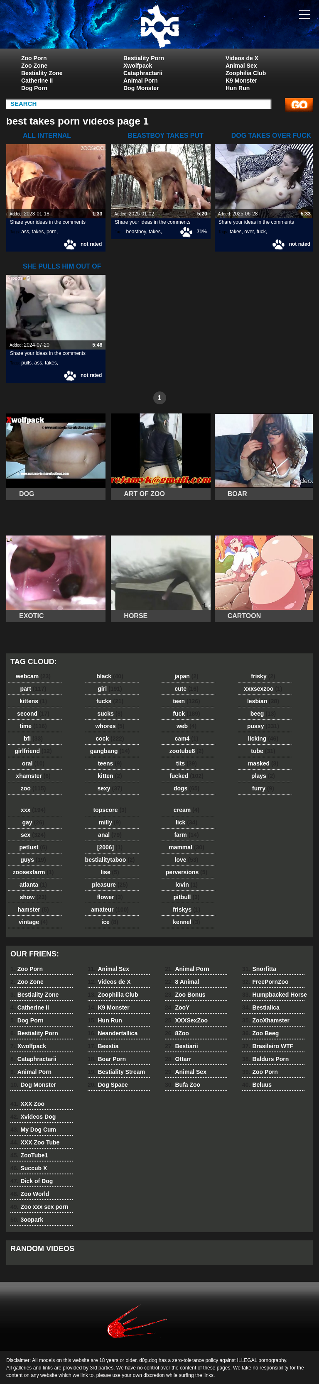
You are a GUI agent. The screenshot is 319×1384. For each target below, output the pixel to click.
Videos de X (242, 58)
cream (186, 810)
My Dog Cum (33, 1129)
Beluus (257, 1084)
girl (110, 688)
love (187, 859)
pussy (263, 726)
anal (110, 834)
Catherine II (37, 80)
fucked (186, 776)
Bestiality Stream (116, 1072)
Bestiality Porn (143, 58)
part (33, 688)
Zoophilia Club (246, 73)
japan (186, 676)
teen (186, 701)
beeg (263, 713)
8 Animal (182, 981)
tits (186, 763)
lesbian (263, 701)
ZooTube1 (29, 1155)
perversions (186, 872)
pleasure (110, 884)
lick (186, 822)
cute (186, 688)
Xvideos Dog (33, 1116)
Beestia (103, 1046)
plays (263, 776)
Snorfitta (259, 969)
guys (33, 859)
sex (33, 834)
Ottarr (178, 1059)
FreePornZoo (265, 981)
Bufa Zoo (182, 1084)
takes (38, 232)
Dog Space (108, 1084)
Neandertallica (112, 1033)
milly (110, 822)
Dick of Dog (31, 1181)
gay (33, 822)
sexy (110, 788)
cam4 (187, 738)
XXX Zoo (27, 1103)
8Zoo (177, 1033)
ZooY (177, 1007)
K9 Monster (241, 80)
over (249, 232)
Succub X (28, 1168)
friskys (186, 909)
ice (109, 922)
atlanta (33, 884)
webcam (33, 676)
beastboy (136, 232)
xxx (33, 810)
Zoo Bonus (185, 994)
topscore (109, 810)
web (186, 726)
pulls (26, 363)
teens (110, 763)
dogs (186, 788)
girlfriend (33, 751)
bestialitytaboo (110, 859)
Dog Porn (34, 88)
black (109, 676)
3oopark (26, 1219)
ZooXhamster (266, 1020)
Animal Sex (241, 65)
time (33, 726)
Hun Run (238, 88)
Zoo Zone (34, 65)
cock (110, 738)
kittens (33, 701)
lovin (186, 884)
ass (25, 232)
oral (33, 763)
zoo (33, 788)
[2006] (110, 847)
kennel (186, 922)
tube (263, 751)
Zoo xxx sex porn (39, 1206)
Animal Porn (140, 80)
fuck (261, 232)
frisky (263, 676)
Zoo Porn (34, 58)
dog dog (159, 26)
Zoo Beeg (260, 1033)
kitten (110, 776)
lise (110, 872)
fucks (109, 701)
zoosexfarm (33, 872)
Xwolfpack (137, 65)
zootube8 (186, 751)
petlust (33, 847)
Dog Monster (141, 88)
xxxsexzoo (263, 688)
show (33, 897)
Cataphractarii (142, 73)
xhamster (33, 776)
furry (263, 788)
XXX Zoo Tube (34, 1142)
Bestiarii (181, 1046)
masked (263, 763)
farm (186, 834)
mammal (186, 847)
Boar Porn (107, 1059)
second (33, 713)
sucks (110, 713)
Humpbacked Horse (274, 994)
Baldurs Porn (265, 1059)
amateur (110, 909)
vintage (33, 922)
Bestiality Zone (42, 73)
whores (109, 726)
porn (51, 232)
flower (110, 897)
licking (263, 738)
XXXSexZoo (186, 1020)
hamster (33, 909)
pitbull (186, 897)
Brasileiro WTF (267, 1046)
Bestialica (261, 1007)
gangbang (110, 751)
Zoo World (29, 1194)
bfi (33, 738)
